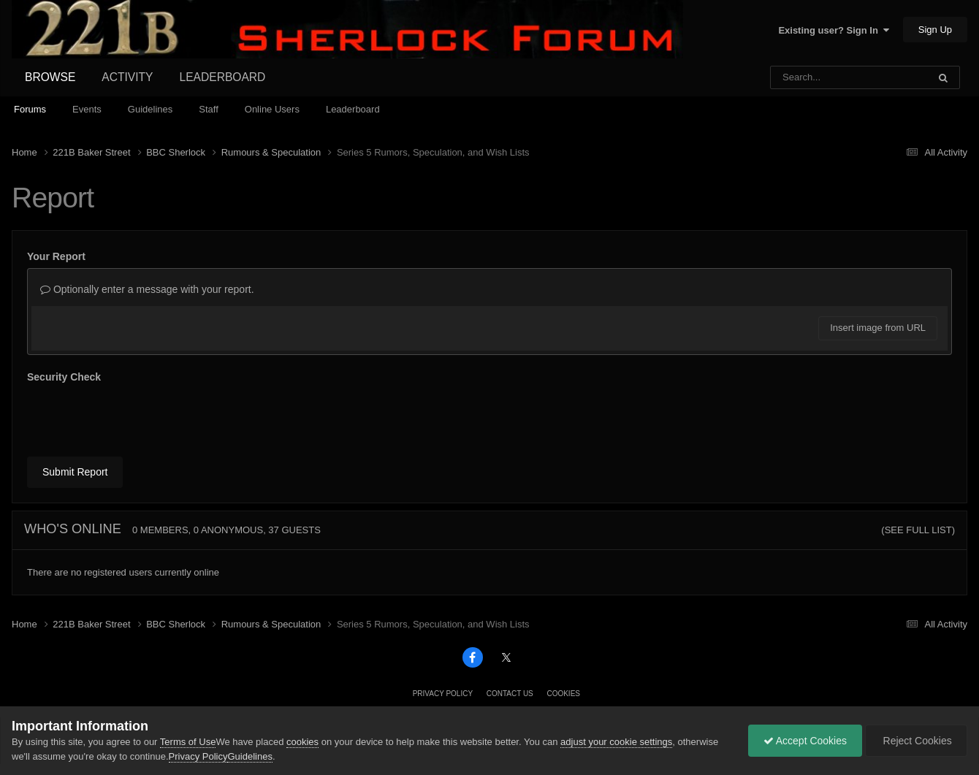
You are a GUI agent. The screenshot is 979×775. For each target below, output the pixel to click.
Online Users (272, 109)
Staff (208, 109)
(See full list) (918, 529)
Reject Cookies (916, 741)
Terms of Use (188, 741)
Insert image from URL (878, 327)
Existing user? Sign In (833, 30)
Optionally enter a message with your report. (147, 289)
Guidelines (150, 109)
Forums (30, 109)
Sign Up (935, 29)
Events (87, 109)
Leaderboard (353, 109)
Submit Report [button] (74, 472)
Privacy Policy (443, 694)
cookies (302, 741)
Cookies (563, 694)
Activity (127, 77)
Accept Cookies (805, 741)
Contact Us (510, 694)
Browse (50, 77)
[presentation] (138, 417)
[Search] (811, 77)
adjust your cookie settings (616, 741)
